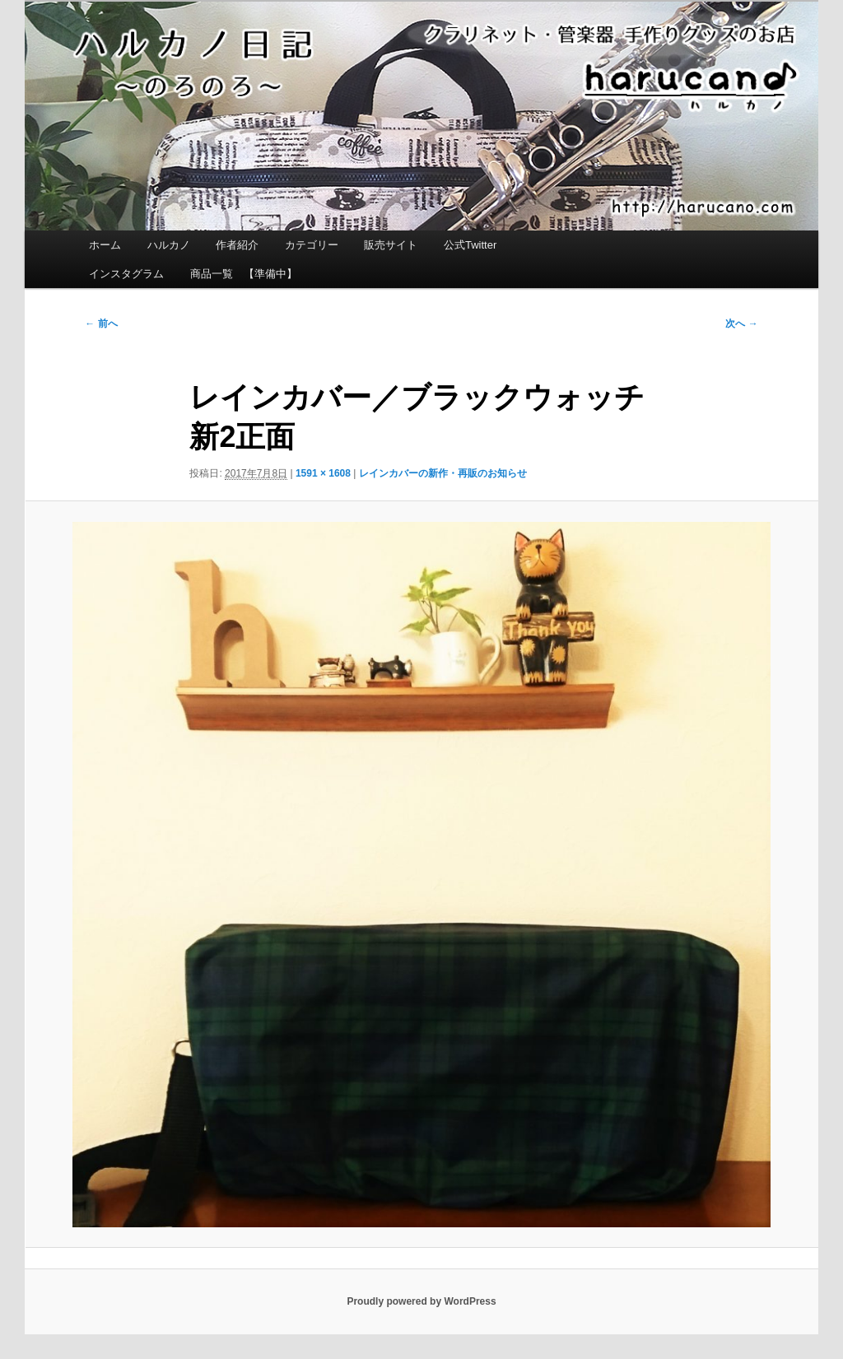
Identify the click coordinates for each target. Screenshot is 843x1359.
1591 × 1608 (323, 473)
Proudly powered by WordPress (421, 1301)
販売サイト (390, 245)
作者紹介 (237, 245)
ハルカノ (168, 245)
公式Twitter (470, 245)
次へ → (741, 323)
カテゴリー (311, 245)
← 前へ (101, 323)
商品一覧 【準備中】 (243, 274)
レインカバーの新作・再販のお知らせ (443, 473)
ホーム (105, 245)
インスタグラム (126, 274)
